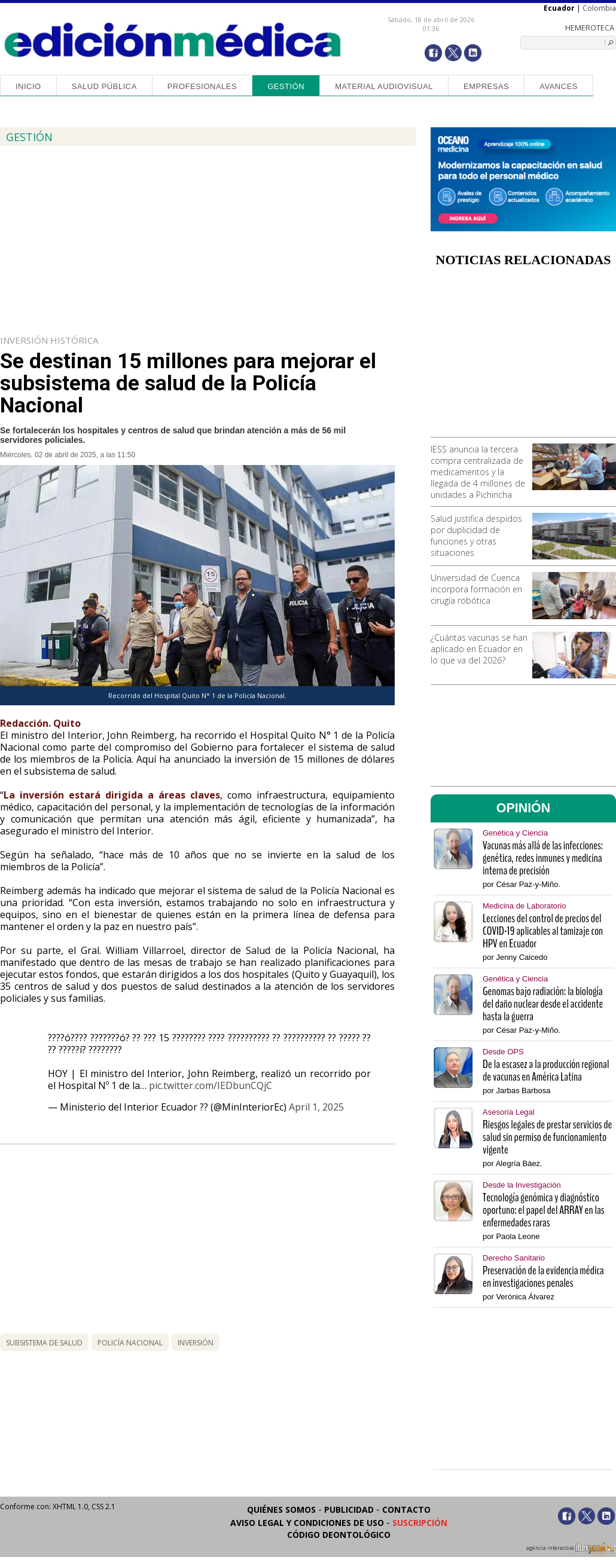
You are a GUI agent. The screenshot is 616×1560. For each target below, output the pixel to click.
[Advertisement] (523, 356)
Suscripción (419, 1522)
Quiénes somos (281, 1509)
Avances (558, 86)
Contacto (406, 1509)
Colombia (599, 8)
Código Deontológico (339, 1534)
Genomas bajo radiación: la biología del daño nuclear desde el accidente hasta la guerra (543, 1004)
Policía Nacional (130, 1343)
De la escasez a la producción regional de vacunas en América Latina (546, 1070)
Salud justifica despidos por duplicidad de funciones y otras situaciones (476, 535)
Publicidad (349, 1509)
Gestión (285, 86)
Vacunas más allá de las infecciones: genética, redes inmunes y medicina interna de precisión (543, 858)
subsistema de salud (44, 1343)
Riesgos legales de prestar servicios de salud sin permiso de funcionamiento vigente (547, 1137)
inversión (196, 1343)
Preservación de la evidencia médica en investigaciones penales (543, 1276)
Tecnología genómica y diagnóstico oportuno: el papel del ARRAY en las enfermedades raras (544, 1210)
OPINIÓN (523, 808)
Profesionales (202, 86)
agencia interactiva (571, 1550)
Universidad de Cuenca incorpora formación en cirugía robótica (476, 589)
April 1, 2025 (316, 1107)
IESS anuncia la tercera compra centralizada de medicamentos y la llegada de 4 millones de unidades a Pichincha (478, 471)
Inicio (28, 86)
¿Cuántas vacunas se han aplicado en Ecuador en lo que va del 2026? (479, 649)
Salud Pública (104, 86)
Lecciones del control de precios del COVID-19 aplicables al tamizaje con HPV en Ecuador (543, 931)
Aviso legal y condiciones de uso (307, 1522)
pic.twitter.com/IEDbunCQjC (210, 1085)
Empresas (486, 86)
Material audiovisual (384, 86)
